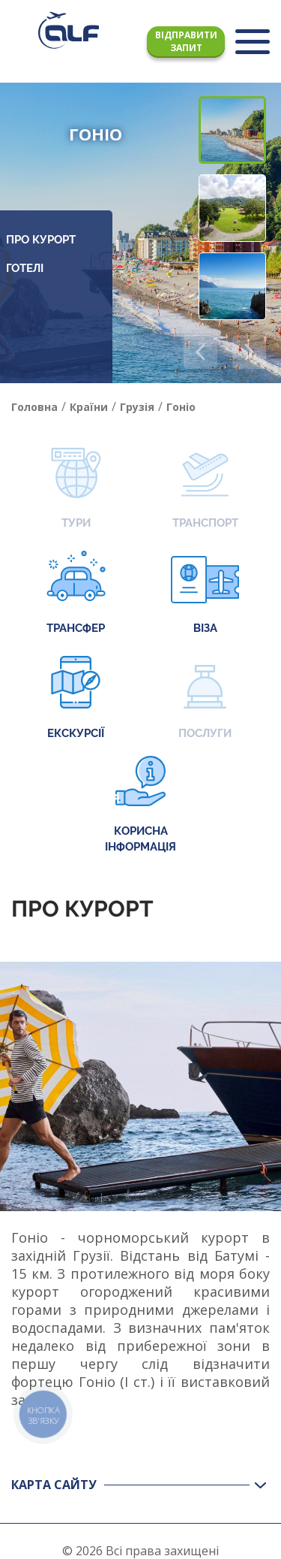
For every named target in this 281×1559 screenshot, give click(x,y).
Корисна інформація (140, 805)
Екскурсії (75, 699)
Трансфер (76, 594)
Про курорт (41, 239)
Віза (205, 594)
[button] (249, 352)
